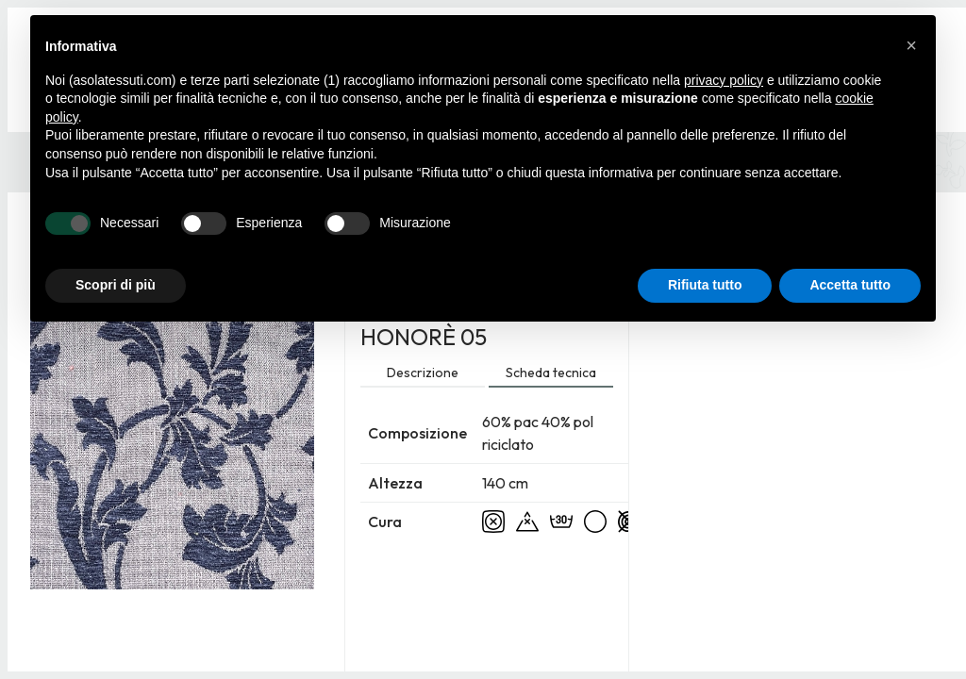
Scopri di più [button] (115, 284)
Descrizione (422, 372)
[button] (911, 45)
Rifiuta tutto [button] (705, 284)
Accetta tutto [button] (850, 284)
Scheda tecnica (551, 372)
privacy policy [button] (723, 80)
